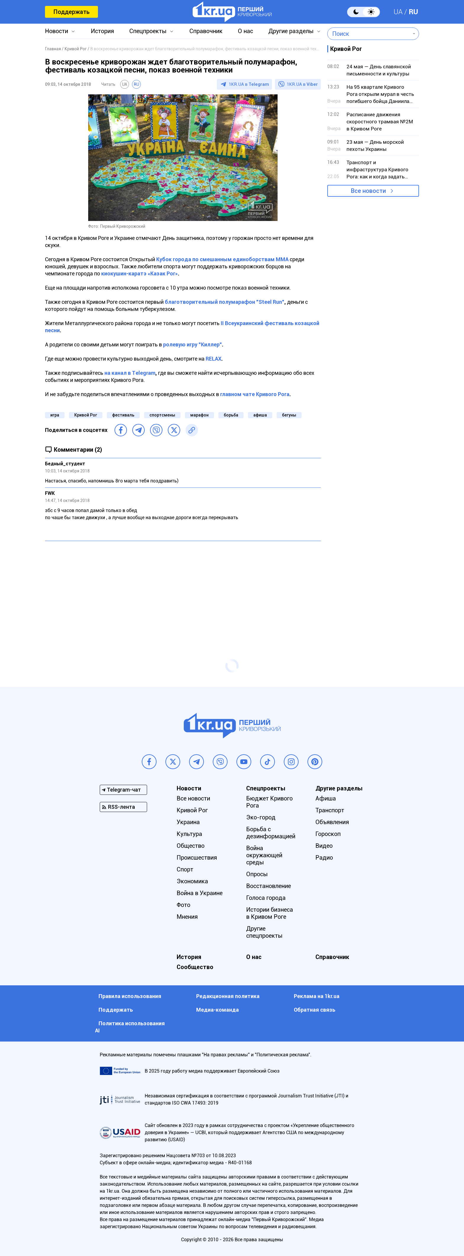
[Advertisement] (183, 588)
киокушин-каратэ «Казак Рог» (139, 273)
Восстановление (268, 885)
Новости (56, 31)
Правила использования (130, 996)
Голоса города (266, 897)
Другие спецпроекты (264, 932)
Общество (190, 845)
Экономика (192, 881)
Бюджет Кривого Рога (269, 802)
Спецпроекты (148, 31)
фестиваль (123, 415)
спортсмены (162, 415)
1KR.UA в (249, 84)
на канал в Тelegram (129, 373)
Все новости (368, 190)
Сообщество (195, 967)
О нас (245, 31)
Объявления (332, 822)
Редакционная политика (228, 996)
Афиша (325, 798)
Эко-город (261, 817)
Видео (324, 845)
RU (413, 12)
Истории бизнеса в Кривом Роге (269, 913)
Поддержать (71, 11)
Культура (189, 833)
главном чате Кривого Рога (254, 394)
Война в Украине (200, 893)
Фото (183, 904)
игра (54, 415)
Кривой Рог (85, 415)
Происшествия (197, 857)
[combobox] (368, 34)
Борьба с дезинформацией (270, 833)
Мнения (187, 916)
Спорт (185, 869)
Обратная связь (314, 1010)
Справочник (206, 31)
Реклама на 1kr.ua (316, 996)
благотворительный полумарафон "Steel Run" (224, 302)
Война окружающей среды (264, 855)
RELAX (213, 359)
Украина (188, 822)
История (102, 31)
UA (398, 12)
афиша (260, 415)
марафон (199, 415)
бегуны (289, 415)
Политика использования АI (130, 1027)
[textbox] (368, 34)
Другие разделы (291, 31)
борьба (231, 415)
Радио (324, 857)
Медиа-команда (217, 1010)
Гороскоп (328, 833)
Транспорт (329, 810)
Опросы (257, 874)
